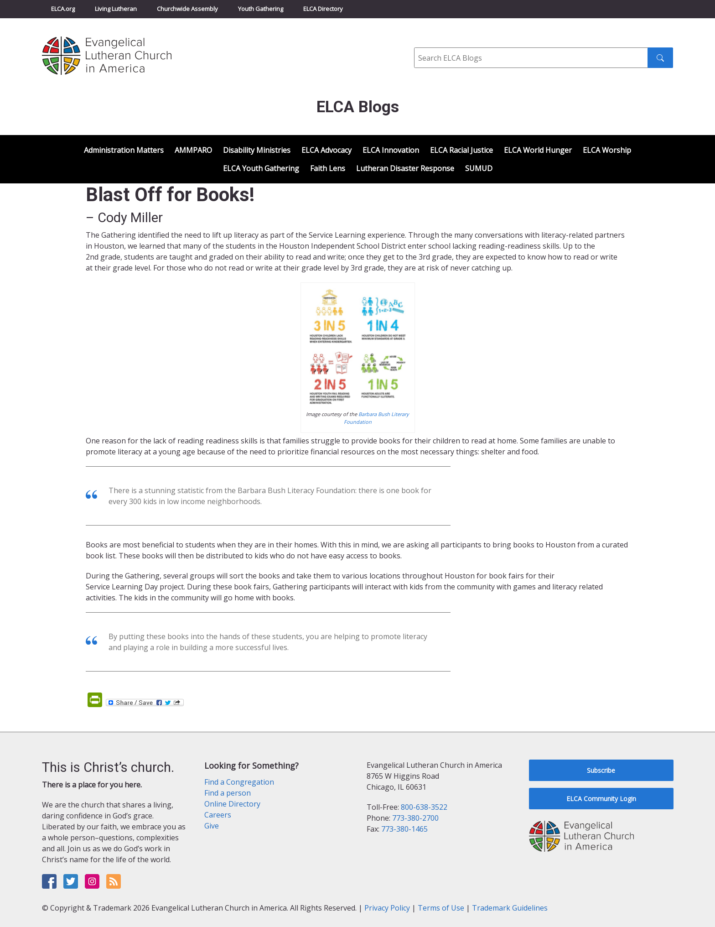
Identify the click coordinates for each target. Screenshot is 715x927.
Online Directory (232, 804)
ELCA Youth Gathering (261, 168)
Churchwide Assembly (187, 9)
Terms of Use (441, 908)
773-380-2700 (415, 818)
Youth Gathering (260, 9)
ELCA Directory (323, 9)
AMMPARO (193, 150)
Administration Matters (124, 150)
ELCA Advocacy (326, 150)
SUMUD (478, 168)
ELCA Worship (607, 150)
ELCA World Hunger (538, 150)
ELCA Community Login (601, 798)
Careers (217, 815)
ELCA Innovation (391, 150)
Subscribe (601, 770)
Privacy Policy (387, 908)
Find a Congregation (239, 782)
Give (211, 826)
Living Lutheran (116, 9)
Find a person (227, 793)
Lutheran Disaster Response (405, 168)
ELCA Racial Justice (461, 150)
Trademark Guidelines (510, 908)
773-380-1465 (404, 829)
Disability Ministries (256, 150)
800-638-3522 (424, 807)
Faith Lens (327, 168)
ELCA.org (63, 9)
